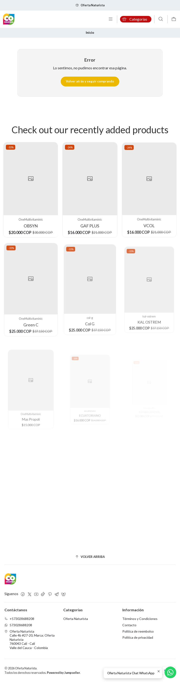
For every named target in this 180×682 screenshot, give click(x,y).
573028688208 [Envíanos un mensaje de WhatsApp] (18, 625)
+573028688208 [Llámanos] (19, 619)
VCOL (149, 217)
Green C (31, 313)
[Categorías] (135, 19)
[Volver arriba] (90, 557)
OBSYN (30, 223)
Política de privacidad (137, 637)
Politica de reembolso (138, 631)
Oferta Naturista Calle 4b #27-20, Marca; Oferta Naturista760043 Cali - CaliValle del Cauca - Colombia (29, 639)
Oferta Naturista (75, 619)
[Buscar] (160, 19)
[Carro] (173, 19)
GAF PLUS (90, 221)
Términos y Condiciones (140, 619)
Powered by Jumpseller (63, 673)
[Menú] (110, 19)
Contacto (129, 625)
